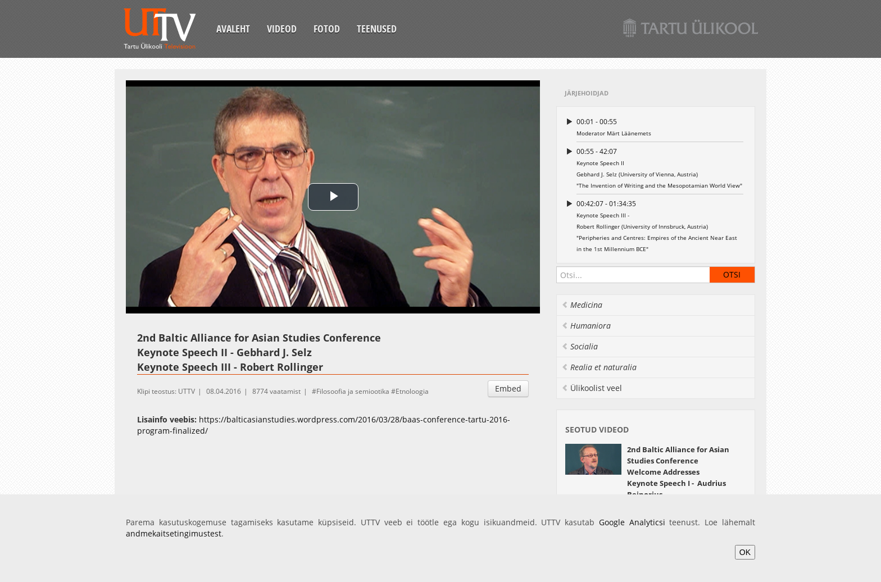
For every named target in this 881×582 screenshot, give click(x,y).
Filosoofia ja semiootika (352, 391)
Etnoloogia (412, 391)
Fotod (327, 28)
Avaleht (233, 28)
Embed (508, 388)
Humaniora (586, 325)
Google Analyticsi (632, 522)
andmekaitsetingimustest (173, 533)
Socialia (579, 346)
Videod (282, 28)
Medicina (581, 304)
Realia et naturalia (599, 367)
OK (745, 552)
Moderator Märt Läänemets (659, 126)
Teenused (377, 28)
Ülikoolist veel (591, 388)
